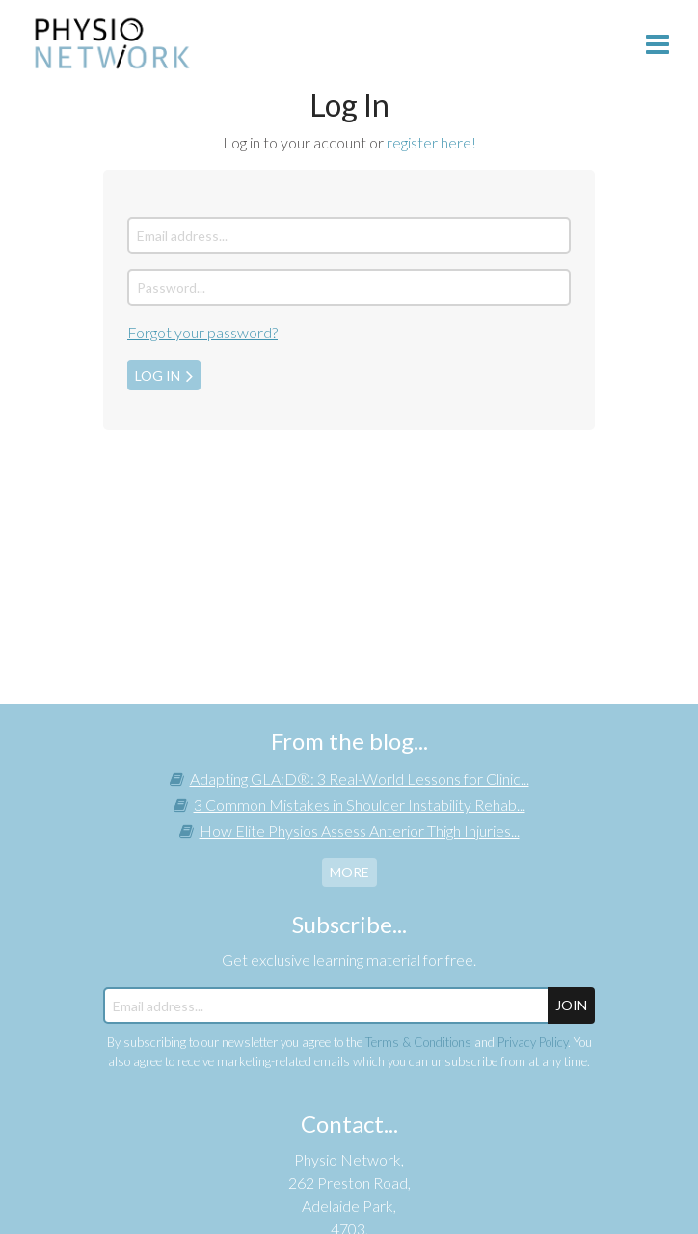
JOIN (571, 1005)
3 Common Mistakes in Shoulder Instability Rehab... (359, 804)
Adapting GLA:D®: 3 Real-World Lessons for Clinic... (359, 778)
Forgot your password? (202, 332)
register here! (431, 142)
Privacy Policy (532, 1042)
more (349, 872)
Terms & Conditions (418, 1042)
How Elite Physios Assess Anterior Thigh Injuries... (360, 830)
